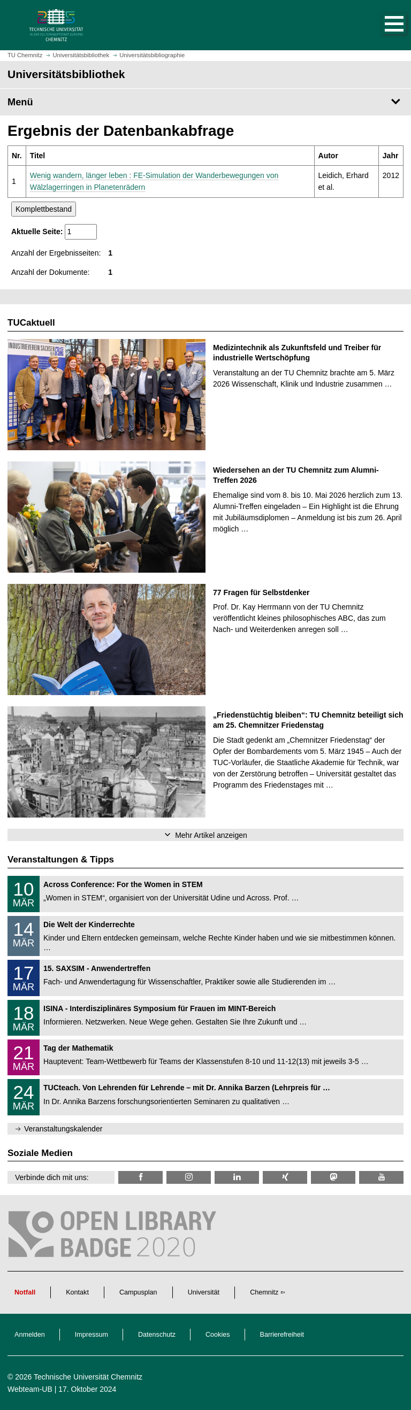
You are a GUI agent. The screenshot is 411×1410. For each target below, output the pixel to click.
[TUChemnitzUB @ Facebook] (140, 1177)
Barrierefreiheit (282, 1334)
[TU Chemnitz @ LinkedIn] (237, 1177)
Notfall (24, 1292)
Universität (204, 1292)
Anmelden (29, 1334)
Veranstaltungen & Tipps (60, 859)
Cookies (218, 1334)
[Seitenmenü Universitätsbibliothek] (205, 102)
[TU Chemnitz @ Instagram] (188, 1177)
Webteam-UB (29, 1389)
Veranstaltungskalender (63, 1128)
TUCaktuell (31, 323)
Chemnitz (264, 1292)
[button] (383, 25)
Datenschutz (157, 1334)
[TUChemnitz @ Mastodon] (333, 1177)
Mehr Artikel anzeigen (211, 835)
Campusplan (138, 1292)
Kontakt (77, 1292)
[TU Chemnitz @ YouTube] (381, 1177)
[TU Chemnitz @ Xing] (285, 1177)
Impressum (91, 1334)
